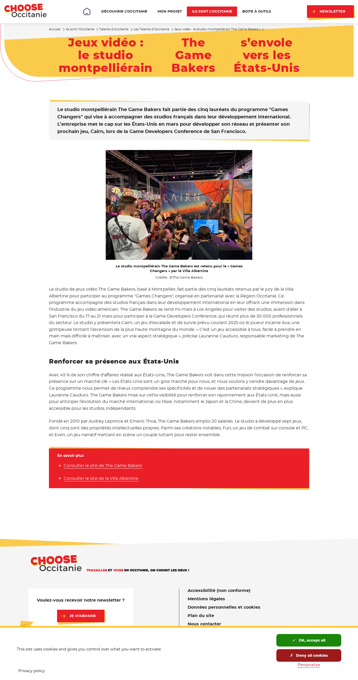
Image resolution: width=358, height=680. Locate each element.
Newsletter (332, 11)
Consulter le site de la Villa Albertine (101, 478)
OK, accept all (309, 640)
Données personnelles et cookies (224, 607)
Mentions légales (206, 598)
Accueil (54, 29)
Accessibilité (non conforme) (219, 590)
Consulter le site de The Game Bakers (103, 465)
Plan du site (201, 615)
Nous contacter (204, 623)
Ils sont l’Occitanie (80, 29)
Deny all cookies (309, 655)
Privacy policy (31, 670)
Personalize (309, 664)
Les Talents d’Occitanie (151, 29)
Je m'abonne (83, 616)
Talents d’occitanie (113, 29)
